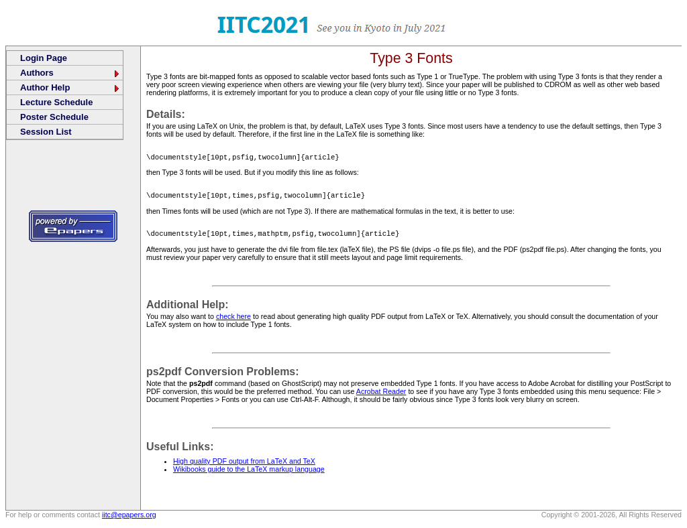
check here (233, 320)
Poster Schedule (54, 117)
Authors (70, 73)
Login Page (43, 58)
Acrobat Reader (381, 395)
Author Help (70, 87)
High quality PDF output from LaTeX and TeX (244, 465)
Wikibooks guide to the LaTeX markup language (249, 473)
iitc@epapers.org (129, 519)
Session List (46, 132)
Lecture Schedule (56, 102)
